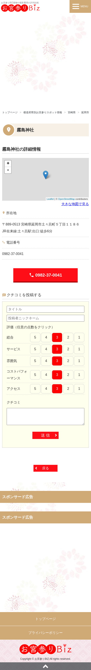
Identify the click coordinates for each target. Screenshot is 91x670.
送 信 (45, 435)
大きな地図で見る (75, 204)
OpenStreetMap (66, 199)
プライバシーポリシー (45, 633)
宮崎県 (72, 112)
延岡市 (85, 112)
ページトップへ (45, 666)
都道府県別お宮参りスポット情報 (42, 112)
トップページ (10, 112)
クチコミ (13, 402)
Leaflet (50, 199)
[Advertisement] (45, 60)
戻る (45, 468)
